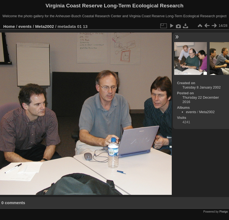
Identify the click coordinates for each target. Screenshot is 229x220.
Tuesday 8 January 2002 (201, 87)
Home (9, 26)
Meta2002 (44, 26)
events (25, 26)
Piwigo (223, 211)
